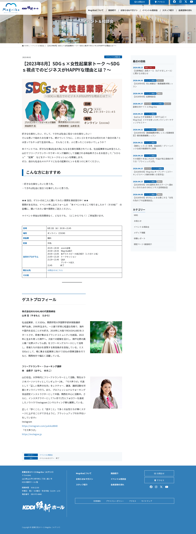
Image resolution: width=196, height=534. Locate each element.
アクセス (159, 480)
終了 (57, 458)
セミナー (160, 80)
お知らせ (138, 221)
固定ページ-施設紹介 (143, 244)
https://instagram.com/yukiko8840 (40, 426)
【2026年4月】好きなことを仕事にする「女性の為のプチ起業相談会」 (153, 199)
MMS (136, 215)
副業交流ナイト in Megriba (145, 106)
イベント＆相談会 (113, 57)
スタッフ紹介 (82, 484)
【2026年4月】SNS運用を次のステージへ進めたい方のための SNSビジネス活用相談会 (153, 186)
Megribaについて (83, 473)
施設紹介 (114, 473)
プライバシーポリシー (115, 501)
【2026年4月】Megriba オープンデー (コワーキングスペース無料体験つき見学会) (153, 173)
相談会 (160, 93)
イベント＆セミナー (47, 458)
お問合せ (159, 473)
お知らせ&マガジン (84, 479)
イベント (147, 104)
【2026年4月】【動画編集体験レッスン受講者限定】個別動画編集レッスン (153, 134)
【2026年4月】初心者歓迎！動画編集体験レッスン (153, 85)
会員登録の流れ (117, 484)
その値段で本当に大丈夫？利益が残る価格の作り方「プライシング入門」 (153, 160)
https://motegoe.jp (32, 434)
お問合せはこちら (55, 270)
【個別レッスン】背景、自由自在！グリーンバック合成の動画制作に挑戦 (153, 147)
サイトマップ (146, 501)
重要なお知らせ (149, 67)
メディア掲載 (139, 232)
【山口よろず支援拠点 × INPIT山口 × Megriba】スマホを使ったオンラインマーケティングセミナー (153, 119)
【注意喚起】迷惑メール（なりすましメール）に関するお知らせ (153, 72)
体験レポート (139, 238)
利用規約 (97, 501)
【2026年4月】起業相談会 (144, 96)
